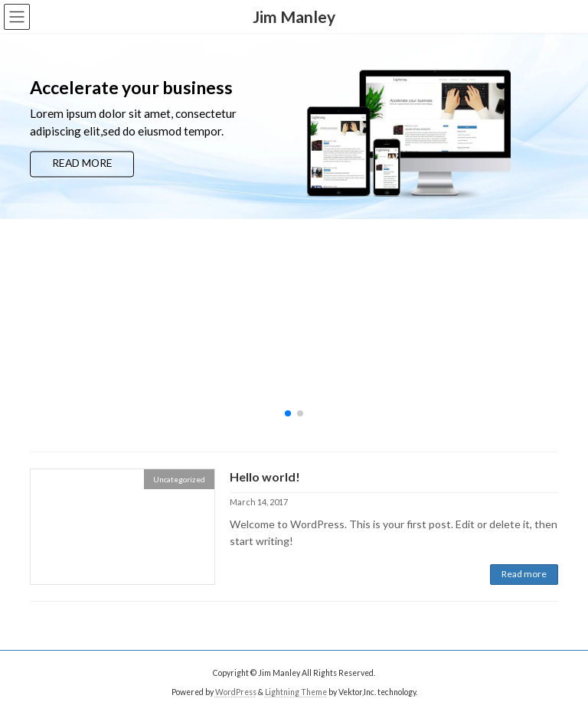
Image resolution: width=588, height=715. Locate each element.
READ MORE (82, 163)
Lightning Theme (296, 691)
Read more (524, 574)
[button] (288, 413)
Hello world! (265, 476)
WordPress (235, 691)
